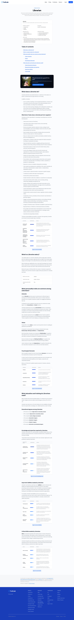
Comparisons (30, 598)
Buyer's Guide (50, 603)
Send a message (31, 583)
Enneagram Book (41, 598)
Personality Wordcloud (32, 605)
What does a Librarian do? (28, 50)
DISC (48, 594)
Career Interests (31, 611)
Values (26, 58)
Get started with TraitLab (38, 84)
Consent (57, 616)
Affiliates (58, 594)
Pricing (50, 2)
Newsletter (40, 600)
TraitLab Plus (30, 592)
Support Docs (40, 604)
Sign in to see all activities (37, 249)
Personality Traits (31, 600)
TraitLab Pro (30, 594)
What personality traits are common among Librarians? (34, 54)
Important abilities (29, 69)
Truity (49, 601)
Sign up (70, 2)
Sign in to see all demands (37, 388)
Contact (58, 596)
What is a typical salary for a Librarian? (31, 52)
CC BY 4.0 (40, 579)
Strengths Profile (31, 609)
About (46, 2)
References (40, 606)
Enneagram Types (31, 603)
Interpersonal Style (31, 607)
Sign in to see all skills (37, 570)
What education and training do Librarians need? (33, 62)
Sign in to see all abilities (37, 525)
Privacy (61, 616)
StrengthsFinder (50, 600)
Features (61, 2)
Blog (38, 592)
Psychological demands (30, 60)
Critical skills (27, 71)
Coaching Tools (40, 596)
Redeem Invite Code (61, 598)
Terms (65, 616)
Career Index (40, 594)
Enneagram (50, 596)
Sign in (66, 2)
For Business (55, 2)
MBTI (48, 598)
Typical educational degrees (30, 65)
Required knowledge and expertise (32, 67)
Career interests (28, 56)
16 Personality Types (31, 601)
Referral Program (60, 600)
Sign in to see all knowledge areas (37, 476)
